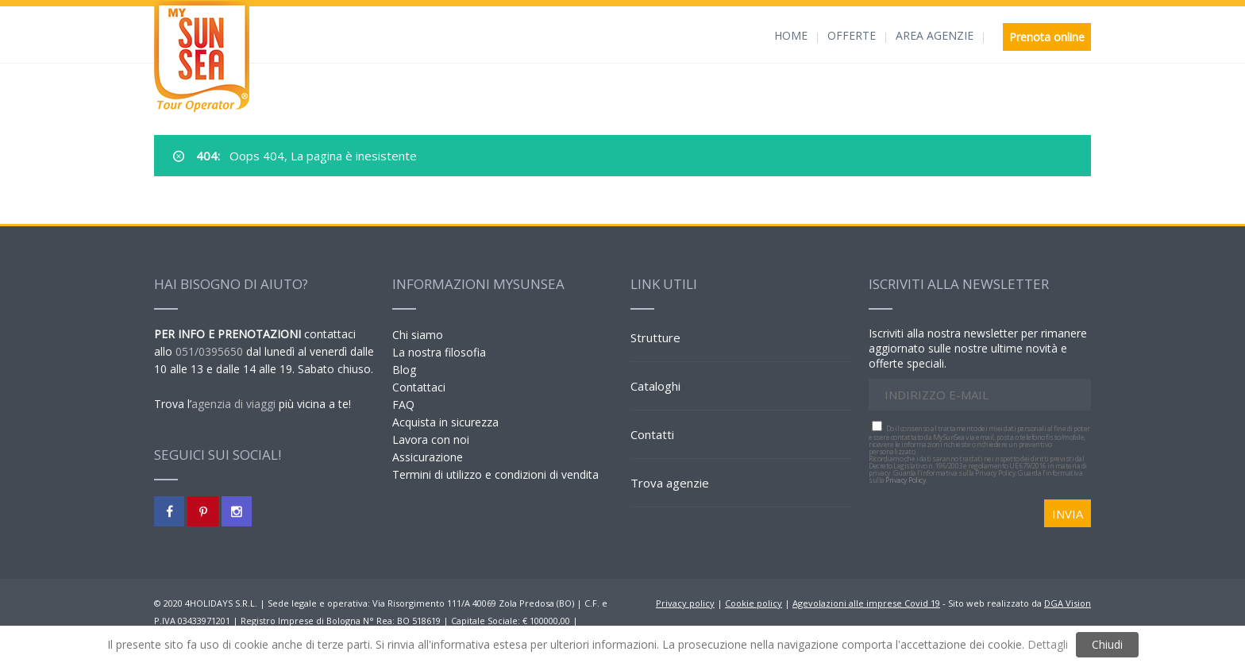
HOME (791, 35)
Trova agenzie (669, 483)
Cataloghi (655, 386)
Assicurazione (427, 456)
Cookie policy (753, 603)
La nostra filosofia (439, 352)
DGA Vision (1067, 603)
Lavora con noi (430, 439)
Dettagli (1047, 644)
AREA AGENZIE (934, 35)
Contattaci (418, 387)
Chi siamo (417, 334)
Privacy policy (685, 603)
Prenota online (1047, 36)
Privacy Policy (905, 480)
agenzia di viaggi (233, 403)
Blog (404, 369)
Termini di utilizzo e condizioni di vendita (495, 474)
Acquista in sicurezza (445, 422)
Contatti (652, 434)
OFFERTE (851, 35)
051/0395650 (209, 351)
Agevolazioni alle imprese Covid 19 (866, 603)
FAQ (403, 404)
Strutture (655, 337)
